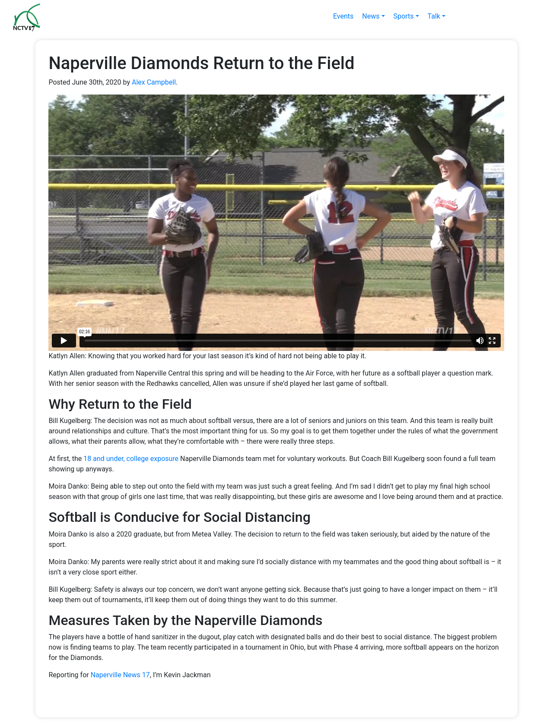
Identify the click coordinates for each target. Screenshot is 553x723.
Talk (434, 16)
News (370, 16)
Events (343, 16)
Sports (404, 16)
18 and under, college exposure (130, 459)
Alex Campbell (154, 82)
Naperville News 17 (120, 675)
